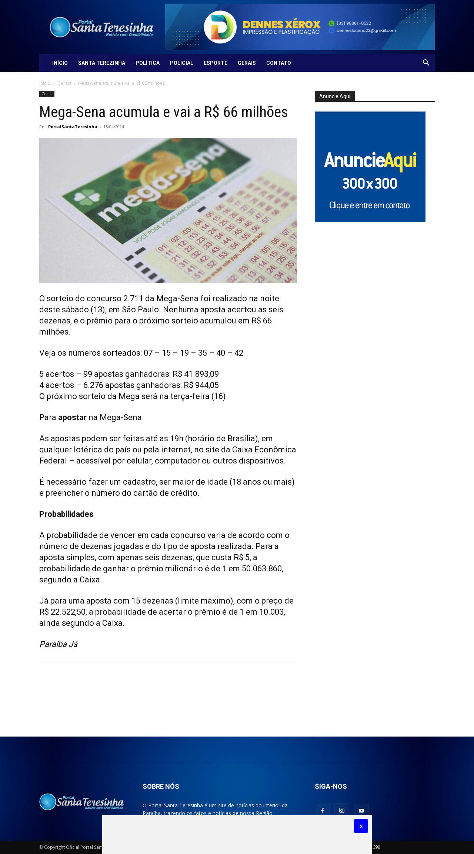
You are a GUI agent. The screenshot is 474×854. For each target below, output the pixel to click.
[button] (426, 63)
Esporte (215, 63)
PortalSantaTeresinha (72, 126)
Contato (278, 63)
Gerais (247, 63)
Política (148, 63)
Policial (181, 63)
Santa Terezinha (101, 63)
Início (60, 63)
